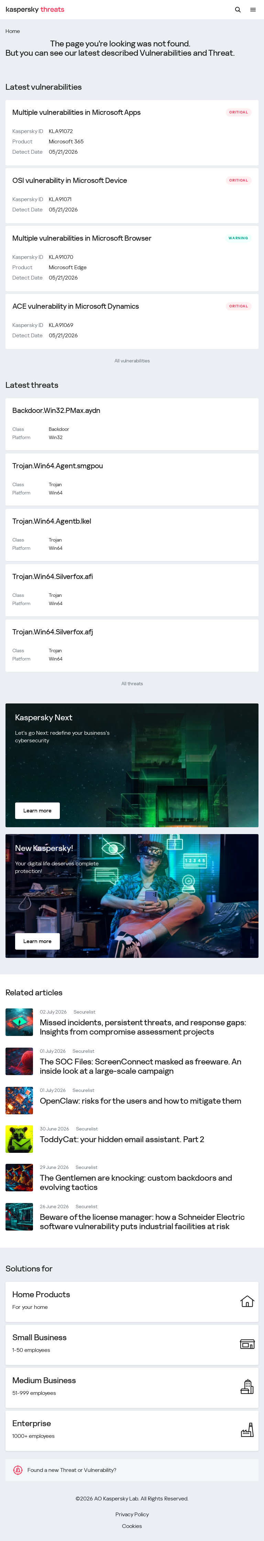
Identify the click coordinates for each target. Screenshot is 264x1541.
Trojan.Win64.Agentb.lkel (51, 521)
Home (13, 31)
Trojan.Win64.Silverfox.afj (52, 632)
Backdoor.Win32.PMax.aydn (56, 410)
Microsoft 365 (66, 141)
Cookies (132, 1526)
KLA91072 (61, 131)
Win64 (56, 492)
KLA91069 (61, 325)
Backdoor (59, 429)
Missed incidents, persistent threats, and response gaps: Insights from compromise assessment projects (143, 1027)
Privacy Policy (132, 1514)
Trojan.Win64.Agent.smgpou (57, 466)
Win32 (56, 437)
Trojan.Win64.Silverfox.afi (52, 576)
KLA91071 (60, 199)
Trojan (55, 484)
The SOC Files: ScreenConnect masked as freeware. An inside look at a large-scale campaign (140, 1066)
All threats (132, 683)
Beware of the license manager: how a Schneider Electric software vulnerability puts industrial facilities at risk (142, 1221)
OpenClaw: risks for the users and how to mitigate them (140, 1101)
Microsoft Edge (68, 267)
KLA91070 (61, 257)
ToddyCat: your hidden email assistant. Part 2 (122, 1139)
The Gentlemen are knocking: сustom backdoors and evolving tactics (136, 1182)
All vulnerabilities (132, 360)
